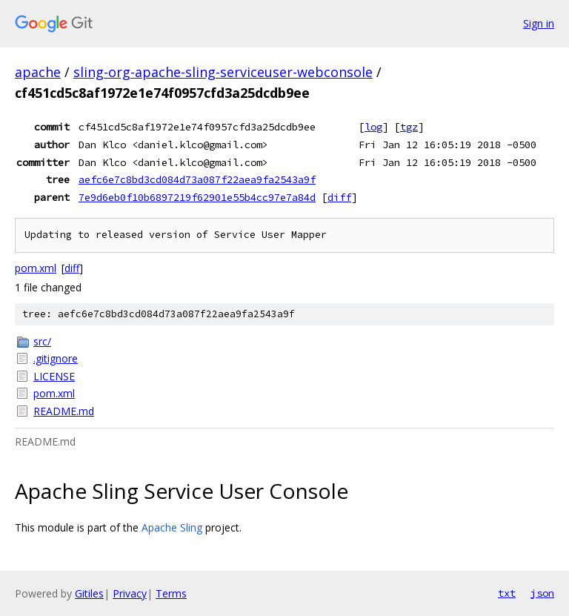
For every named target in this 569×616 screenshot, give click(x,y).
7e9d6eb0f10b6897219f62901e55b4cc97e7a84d (197, 197)
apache (38, 72)
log (373, 126)
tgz (409, 126)
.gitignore (55, 358)
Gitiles (89, 593)
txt (507, 593)
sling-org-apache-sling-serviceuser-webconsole (223, 72)
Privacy (130, 593)
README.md (63, 411)
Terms (171, 593)
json (542, 593)
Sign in (538, 23)
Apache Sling (172, 527)
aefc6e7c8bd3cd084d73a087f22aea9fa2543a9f (197, 179)
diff (339, 197)
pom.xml (35, 268)
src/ (42, 341)
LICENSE (54, 376)
